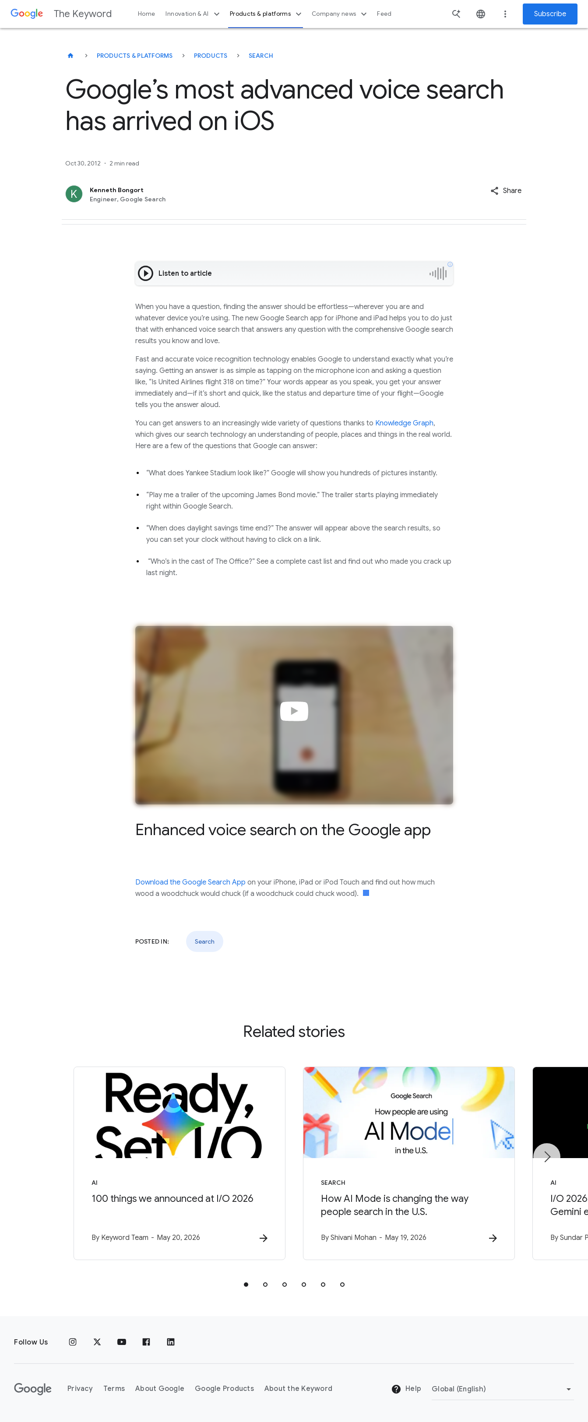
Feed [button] (384, 14)
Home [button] (146, 14)
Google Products (224, 1388)
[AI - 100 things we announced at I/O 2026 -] (179, 1163)
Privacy (80, 1388)
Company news (340, 14)
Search (261, 56)
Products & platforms (267, 14)
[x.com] (97, 1342)
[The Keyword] (70, 55)
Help (406, 1389)
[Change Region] (503, 1389)
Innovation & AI (193, 14)
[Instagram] (72, 1342)
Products (211, 56)
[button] (506, 190)
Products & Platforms (135, 56)
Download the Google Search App (190, 882)
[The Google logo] (33, 1389)
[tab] (246, 1284)
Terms (114, 1388)
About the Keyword (298, 1388)
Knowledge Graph (404, 423)
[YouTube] (121, 1342)
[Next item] (547, 1157)
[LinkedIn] (170, 1342)
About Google (159, 1388)
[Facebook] (146, 1342)
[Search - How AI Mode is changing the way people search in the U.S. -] (408, 1163)
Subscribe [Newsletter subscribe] (550, 14)
